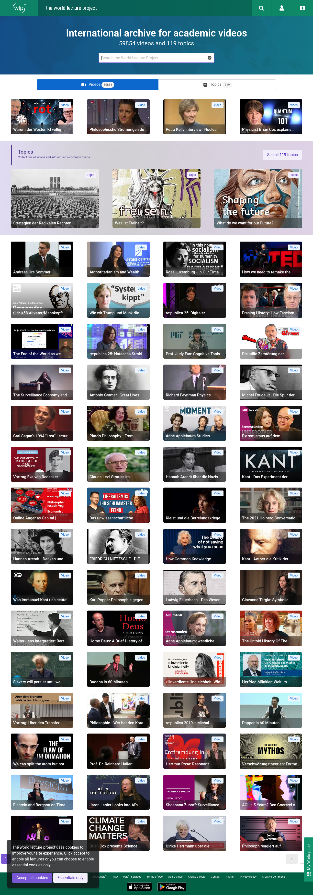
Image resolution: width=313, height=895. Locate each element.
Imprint (230, 876)
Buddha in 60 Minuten (108, 682)
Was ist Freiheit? (129, 223)
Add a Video (175, 876)
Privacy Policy (248, 876)
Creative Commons (273, 876)
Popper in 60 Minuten (260, 723)
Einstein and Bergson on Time (39, 805)
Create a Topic (196, 876)
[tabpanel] (156, 482)
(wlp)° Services (132, 876)
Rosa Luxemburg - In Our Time (192, 272)
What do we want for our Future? (245, 223)
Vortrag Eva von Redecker (35, 477)
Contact (215, 876)
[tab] (97, 84)
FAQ (115, 876)
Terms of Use (155, 876)
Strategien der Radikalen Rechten (42, 223)
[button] (292, 859)
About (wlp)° (99, 876)
